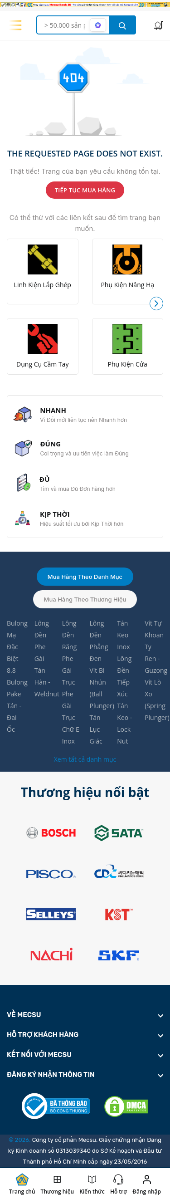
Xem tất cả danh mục (85, 759)
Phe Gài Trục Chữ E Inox (70, 717)
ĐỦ (44, 479)
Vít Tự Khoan (154, 629)
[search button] (122, 24)
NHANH (53, 410)
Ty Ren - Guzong (154, 658)
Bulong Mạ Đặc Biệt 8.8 (16, 647)
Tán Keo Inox (123, 635)
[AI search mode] (98, 25)
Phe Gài (40, 652)
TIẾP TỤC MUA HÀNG (85, 190)
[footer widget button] (85, 1015)
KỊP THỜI (55, 514)
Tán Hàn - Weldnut (43, 682)
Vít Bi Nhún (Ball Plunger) (98, 688)
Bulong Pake (16, 688)
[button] (156, 303)
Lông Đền (41, 629)
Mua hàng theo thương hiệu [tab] (85, 599)
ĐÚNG (50, 443)
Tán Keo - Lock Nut (124, 723)
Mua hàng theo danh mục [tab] (85, 576)
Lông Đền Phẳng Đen (98, 641)
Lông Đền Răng (69, 635)
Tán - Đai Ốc (14, 717)
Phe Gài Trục (68, 670)
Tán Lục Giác (95, 729)
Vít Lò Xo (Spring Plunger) (154, 700)
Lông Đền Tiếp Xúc (124, 676)
